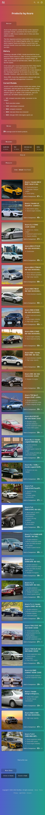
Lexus (17, 45)
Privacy (16, 793)
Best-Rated (27, 170)
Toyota (15, 43)
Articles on (8, 776)
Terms (41, 790)
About (36, 790)
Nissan (23, 43)
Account (29, 793)
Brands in (22, 776)
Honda (13, 32)
